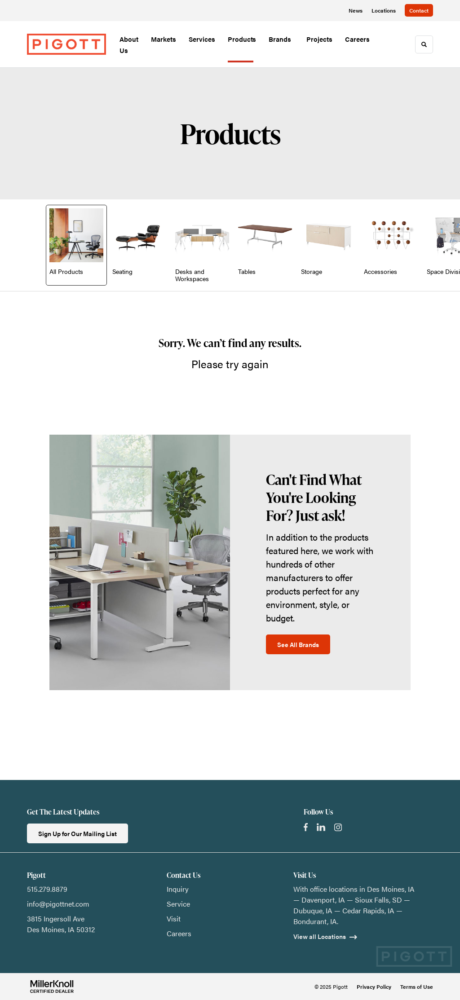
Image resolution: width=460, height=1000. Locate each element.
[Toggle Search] (424, 44)
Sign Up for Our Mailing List (77, 833)
